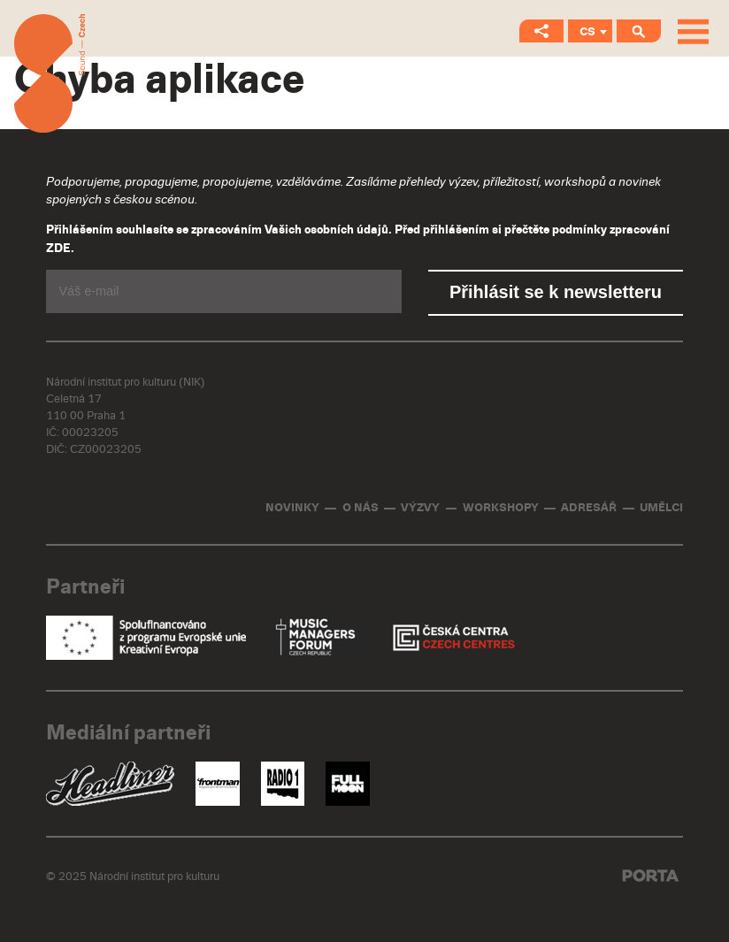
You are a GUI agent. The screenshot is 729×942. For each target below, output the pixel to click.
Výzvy (420, 508)
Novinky (292, 508)
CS (587, 32)
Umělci (661, 508)
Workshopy (501, 508)
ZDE (58, 248)
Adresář (589, 508)
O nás (360, 508)
